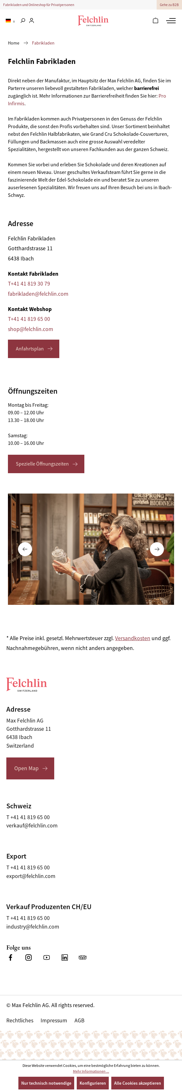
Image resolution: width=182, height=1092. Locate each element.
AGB (79, 1020)
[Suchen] (22, 21)
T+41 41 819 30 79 (29, 283)
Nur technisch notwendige (46, 1083)
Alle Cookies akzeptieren (137, 1083)
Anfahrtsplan (30, 349)
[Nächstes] (157, 549)
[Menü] (170, 20)
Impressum (54, 1020)
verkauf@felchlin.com (32, 825)
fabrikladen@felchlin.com (38, 293)
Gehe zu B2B (169, 5)
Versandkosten (132, 638)
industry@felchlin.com (32, 926)
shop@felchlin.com (30, 329)
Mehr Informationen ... (91, 1071)
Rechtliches (19, 1020)
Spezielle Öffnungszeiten (42, 464)
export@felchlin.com (30, 876)
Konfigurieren (93, 1083)
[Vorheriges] (25, 549)
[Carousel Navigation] (91, 549)
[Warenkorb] (155, 21)
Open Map (26, 768)
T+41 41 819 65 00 (29, 318)
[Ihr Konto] (31, 21)
